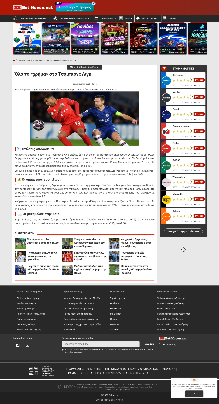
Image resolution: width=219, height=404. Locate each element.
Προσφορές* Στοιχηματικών (78, 314)
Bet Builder (115, 314)
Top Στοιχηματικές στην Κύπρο (79, 303)
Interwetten (178, 194)
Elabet (175, 109)
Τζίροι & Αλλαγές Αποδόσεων (85, 67)
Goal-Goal (115, 303)
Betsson (176, 211)
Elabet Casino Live (166, 308)
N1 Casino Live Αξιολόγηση (170, 329)
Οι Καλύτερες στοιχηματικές (78, 308)
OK (194, 393)
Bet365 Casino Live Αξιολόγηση (172, 324)
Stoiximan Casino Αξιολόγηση (171, 298)
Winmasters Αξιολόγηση (29, 329)
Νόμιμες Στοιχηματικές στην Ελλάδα (82, 298)
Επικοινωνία (70, 329)
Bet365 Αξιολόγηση (26, 324)
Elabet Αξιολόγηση (26, 308)
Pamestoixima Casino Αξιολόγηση (173, 314)
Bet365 (176, 160)
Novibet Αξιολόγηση (27, 303)
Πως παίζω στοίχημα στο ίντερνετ (81, 319)
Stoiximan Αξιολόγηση (28, 298)
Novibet (176, 92)
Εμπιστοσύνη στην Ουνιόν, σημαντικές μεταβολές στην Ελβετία (90, 256)
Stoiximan (177, 75)
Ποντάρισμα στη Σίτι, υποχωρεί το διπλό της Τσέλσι (134, 256)
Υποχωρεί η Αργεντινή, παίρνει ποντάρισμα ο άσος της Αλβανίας (136, 243)
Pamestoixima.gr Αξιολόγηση (31, 314)
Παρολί (114, 319)
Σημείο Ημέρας (118, 298)
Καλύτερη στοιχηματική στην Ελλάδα (82, 324)
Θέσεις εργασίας (167, 344)
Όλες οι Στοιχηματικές (183, 231)
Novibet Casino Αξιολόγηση (170, 303)
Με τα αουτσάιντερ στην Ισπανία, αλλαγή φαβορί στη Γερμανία (136, 269)
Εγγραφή (149, 344)
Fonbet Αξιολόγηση (26, 319)
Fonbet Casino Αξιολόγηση (170, 319)
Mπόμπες (115, 324)
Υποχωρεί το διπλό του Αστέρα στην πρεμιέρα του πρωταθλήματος (89, 243)
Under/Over (115, 308)
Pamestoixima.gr (181, 126)
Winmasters (178, 177)
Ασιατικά (114, 329)
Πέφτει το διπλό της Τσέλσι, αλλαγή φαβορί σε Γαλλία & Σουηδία (44, 269)
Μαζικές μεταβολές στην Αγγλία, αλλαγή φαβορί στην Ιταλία (90, 269)
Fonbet (175, 143)
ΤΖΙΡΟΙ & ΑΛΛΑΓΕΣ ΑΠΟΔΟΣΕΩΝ (30, 60)
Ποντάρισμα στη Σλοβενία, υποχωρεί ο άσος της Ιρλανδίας (43, 256)
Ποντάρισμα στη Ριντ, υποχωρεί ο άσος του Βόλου (43, 241)
